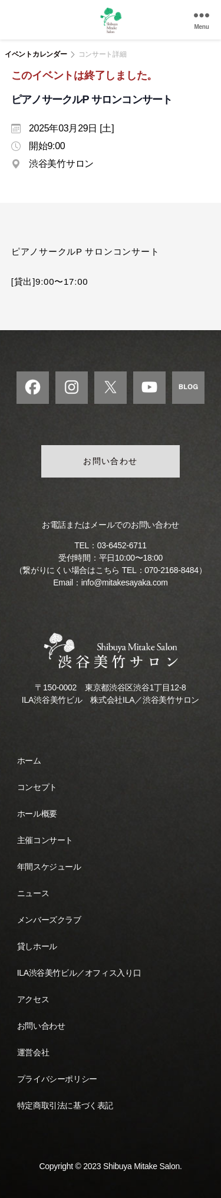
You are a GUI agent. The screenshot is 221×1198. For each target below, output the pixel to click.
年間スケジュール (49, 866)
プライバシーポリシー (57, 1079)
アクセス (33, 999)
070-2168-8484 (171, 570)
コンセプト (37, 787)
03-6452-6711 (122, 545)
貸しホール (37, 946)
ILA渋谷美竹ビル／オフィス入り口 (79, 973)
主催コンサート (45, 840)
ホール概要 (37, 813)
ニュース (33, 893)
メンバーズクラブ (49, 919)
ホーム (29, 760)
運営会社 (33, 1052)
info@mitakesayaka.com (124, 582)
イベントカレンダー (36, 54)
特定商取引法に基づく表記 (65, 1105)
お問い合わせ (110, 461)
